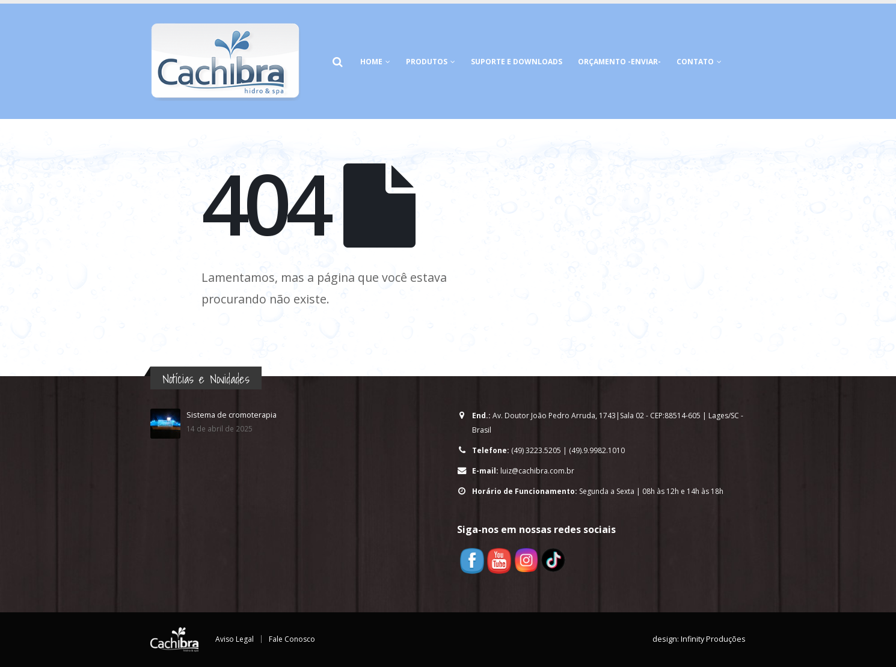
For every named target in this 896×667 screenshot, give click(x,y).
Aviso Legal (235, 639)
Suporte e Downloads (516, 61)
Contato (695, 61)
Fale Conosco (294, 639)
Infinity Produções (713, 639)
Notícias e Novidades (206, 379)
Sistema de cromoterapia (231, 415)
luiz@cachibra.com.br (538, 471)
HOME (371, 61)
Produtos (426, 61)
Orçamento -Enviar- (619, 61)
